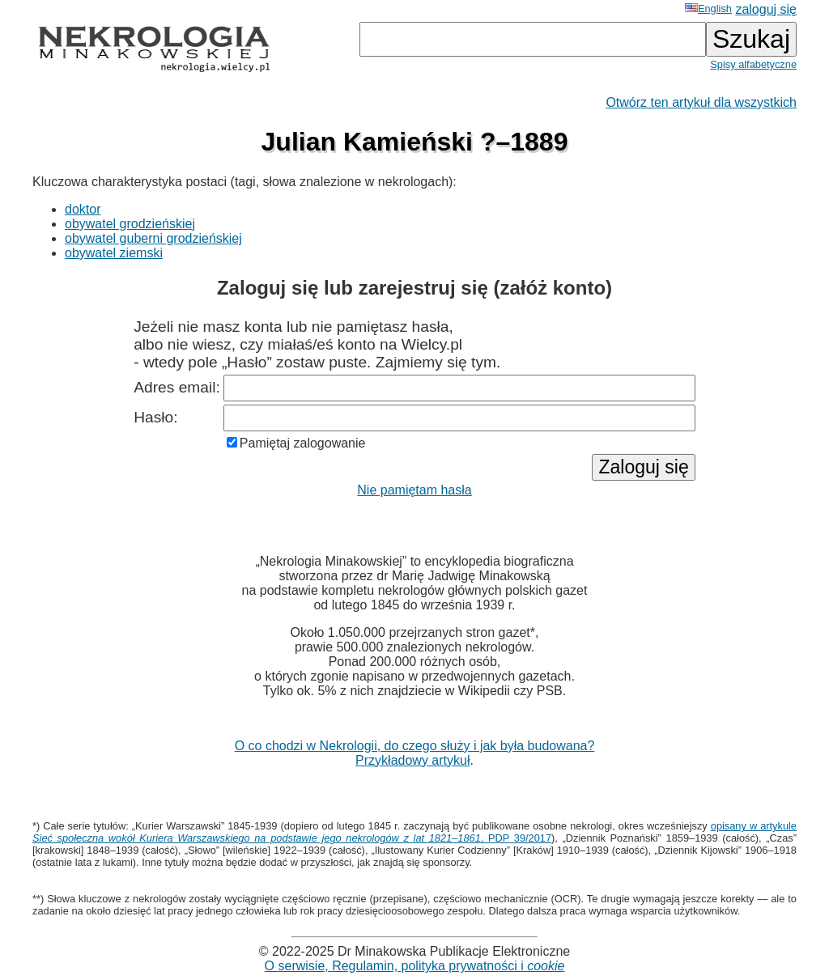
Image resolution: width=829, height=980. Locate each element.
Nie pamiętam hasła (414, 490)
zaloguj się (766, 9)
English (708, 8)
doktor (82, 209)
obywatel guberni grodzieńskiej (153, 238)
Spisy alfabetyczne (753, 64)
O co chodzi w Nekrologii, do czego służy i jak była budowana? (415, 746)
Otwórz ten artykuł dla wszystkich (701, 102)
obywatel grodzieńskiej (130, 224)
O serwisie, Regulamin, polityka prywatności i (415, 966)
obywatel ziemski (114, 253)
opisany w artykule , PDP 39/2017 (414, 832)
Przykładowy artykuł (412, 760)
